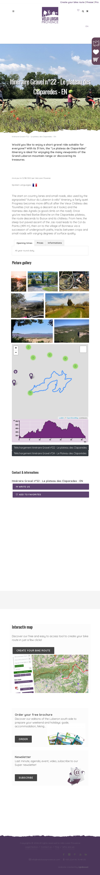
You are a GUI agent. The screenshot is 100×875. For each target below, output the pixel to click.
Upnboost (83, 828)
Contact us (46, 808)
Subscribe (26, 777)
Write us (23, 487)
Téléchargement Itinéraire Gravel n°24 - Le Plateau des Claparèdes (50, 453)
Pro (97, 2)
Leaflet (61, 418)
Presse (89, 2)
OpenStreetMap (72, 418)
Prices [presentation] (40, 243)
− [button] (16, 352)
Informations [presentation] (55, 243)
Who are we (68, 808)
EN (87, 26)
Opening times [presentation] (24, 243)
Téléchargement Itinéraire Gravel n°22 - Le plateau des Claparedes (50, 447)
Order (23, 739)
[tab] (24, 243)
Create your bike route (72, 2)
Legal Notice (31, 808)
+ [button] (16, 348)
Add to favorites (28, 494)
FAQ (57, 808)
